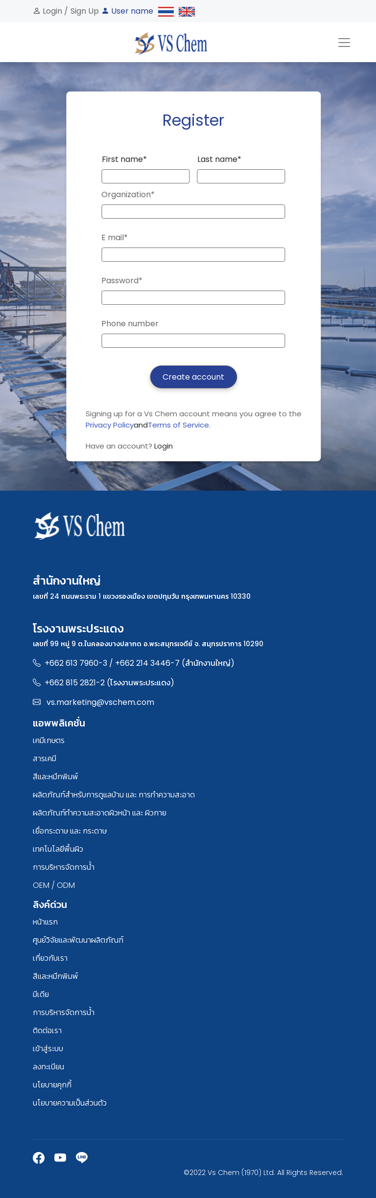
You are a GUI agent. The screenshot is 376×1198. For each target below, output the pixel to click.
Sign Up (84, 11)
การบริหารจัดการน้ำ (63, 867)
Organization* (128, 194)
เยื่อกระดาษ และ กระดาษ (70, 830)
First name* (124, 159)
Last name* (219, 159)
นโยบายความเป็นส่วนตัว (70, 1102)
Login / (54, 11)
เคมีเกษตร (49, 740)
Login (163, 446)
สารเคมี (44, 758)
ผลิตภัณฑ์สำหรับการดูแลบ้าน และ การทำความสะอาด (114, 794)
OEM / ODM (54, 885)
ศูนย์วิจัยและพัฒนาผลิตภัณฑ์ (78, 940)
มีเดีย (41, 994)
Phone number (130, 323)
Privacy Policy (110, 425)
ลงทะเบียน (48, 1066)
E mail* (114, 237)
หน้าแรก (45, 921)
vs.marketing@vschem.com (100, 702)
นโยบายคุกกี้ (52, 1084)
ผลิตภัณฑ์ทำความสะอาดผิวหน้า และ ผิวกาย (99, 812)
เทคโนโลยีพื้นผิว (58, 849)
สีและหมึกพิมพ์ (55, 776)
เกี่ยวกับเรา (50, 958)
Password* (121, 280)
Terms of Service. (179, 425)
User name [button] (127, 11)
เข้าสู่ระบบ (48, 1048)
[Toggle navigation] (344, 42)
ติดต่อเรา (47, 1030)
